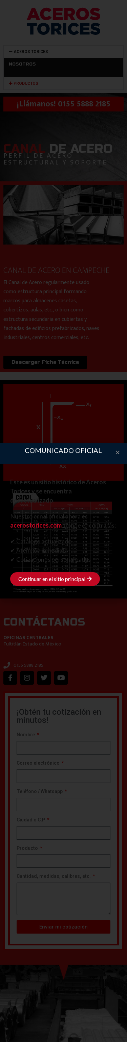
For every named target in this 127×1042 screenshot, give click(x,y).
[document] (63, 521)
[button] (117, 452)
